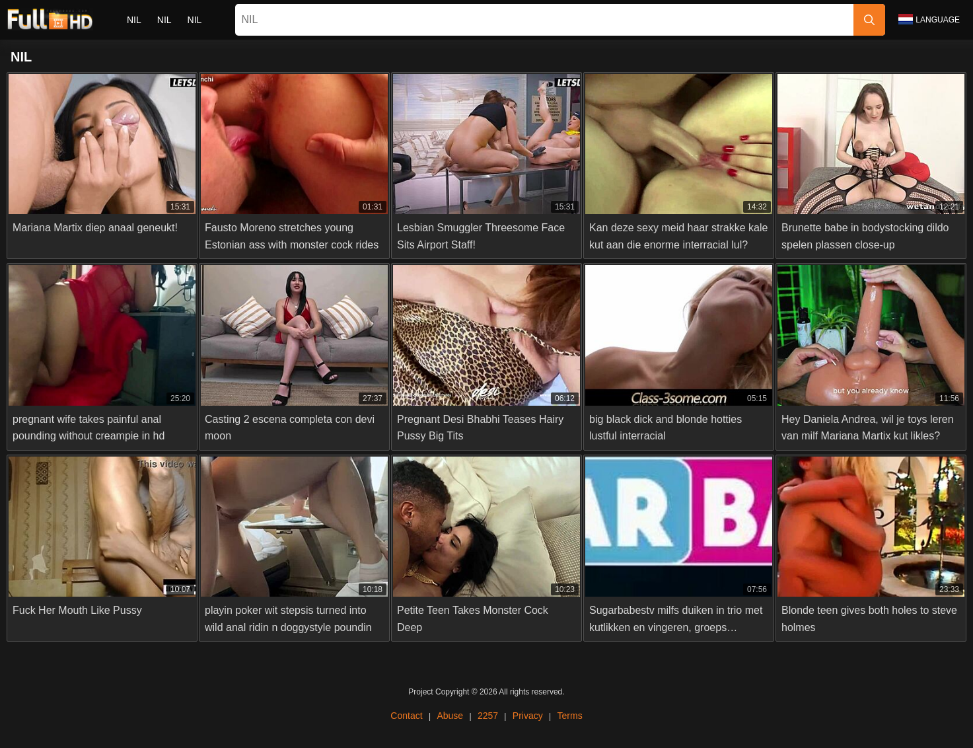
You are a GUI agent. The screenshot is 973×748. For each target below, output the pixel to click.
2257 (488, 715)
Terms (569, 715)
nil (134, 20)
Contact (407, 715)
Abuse (450, 715)
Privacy (528, 715)
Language (929, 19)
